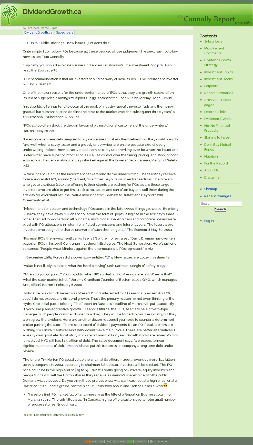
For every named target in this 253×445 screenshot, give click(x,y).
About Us (211, 170)
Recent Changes (217, 196)
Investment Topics (218, 72)
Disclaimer (212, 177)
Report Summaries (218, 93)
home (45, 27)
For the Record (216, 163)
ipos (54, 27)
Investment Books (218, 79)
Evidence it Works (218, 119)
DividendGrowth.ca (52, 12)
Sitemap (210, 189)
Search (220, 209)
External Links (215, 112)
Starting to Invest (217, 137)
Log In (209, 221)
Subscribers (64, 32)
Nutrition (211, 156)
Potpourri (211, 86)
